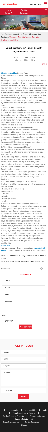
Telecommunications (37, 416)
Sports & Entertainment (24, 419)
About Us (24, 10)
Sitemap (24, 425)
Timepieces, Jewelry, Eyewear (24, 413)
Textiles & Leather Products (13, 416)
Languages (24, 13)
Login (40, 4)
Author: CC (16, 57)
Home (9, 10)
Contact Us (8, 13)
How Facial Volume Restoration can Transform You (25, 261)
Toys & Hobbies (30, 410)
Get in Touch (24, 345)
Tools (45, 410)
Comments (24, 274)
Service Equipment (32, 422)
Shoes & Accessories (11, 422)
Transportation (13, 410)
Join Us (33, 4)
